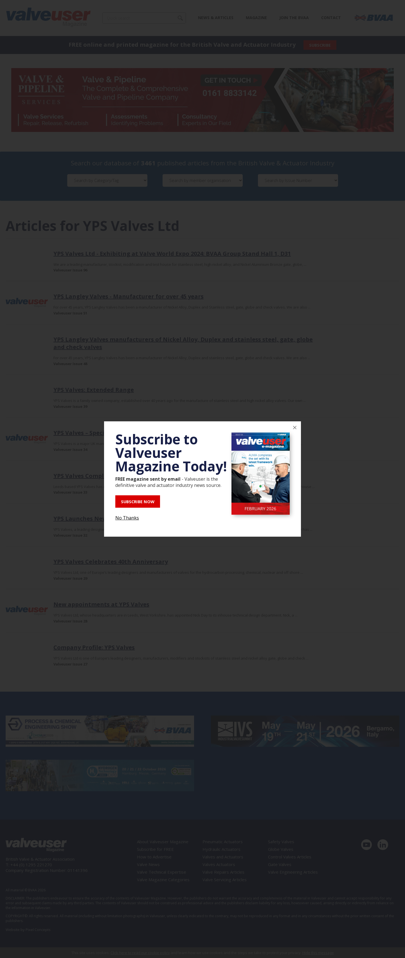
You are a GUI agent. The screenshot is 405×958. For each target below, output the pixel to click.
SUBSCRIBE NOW (139, 501)
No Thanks (127, 517)
